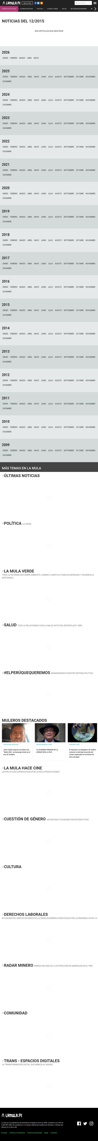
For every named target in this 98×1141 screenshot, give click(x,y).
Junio (43, 77)
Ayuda (46, 1133)
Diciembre (7, 81)
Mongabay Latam (74, 744)
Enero (5, 58)
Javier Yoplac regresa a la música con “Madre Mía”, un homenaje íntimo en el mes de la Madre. (16, 752)
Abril (29, 58)
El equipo (4, 1133)
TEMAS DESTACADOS (9, 9)
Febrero (13, 58)
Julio (50, 77)
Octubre (80, 77)
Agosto (58, 77)
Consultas (53, 1133)
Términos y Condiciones (17, 1133)
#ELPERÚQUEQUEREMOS (78, 9)
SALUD (64, 9)
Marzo (22, 58)
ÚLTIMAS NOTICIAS (26, 9)
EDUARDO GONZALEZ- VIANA (44, 744)
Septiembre (69, 77)
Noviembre (90, 77)
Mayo (36, 58)
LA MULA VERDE (52, 9)
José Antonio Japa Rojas (10, 744)
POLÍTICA (40, 9)
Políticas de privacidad (34, 1133)
